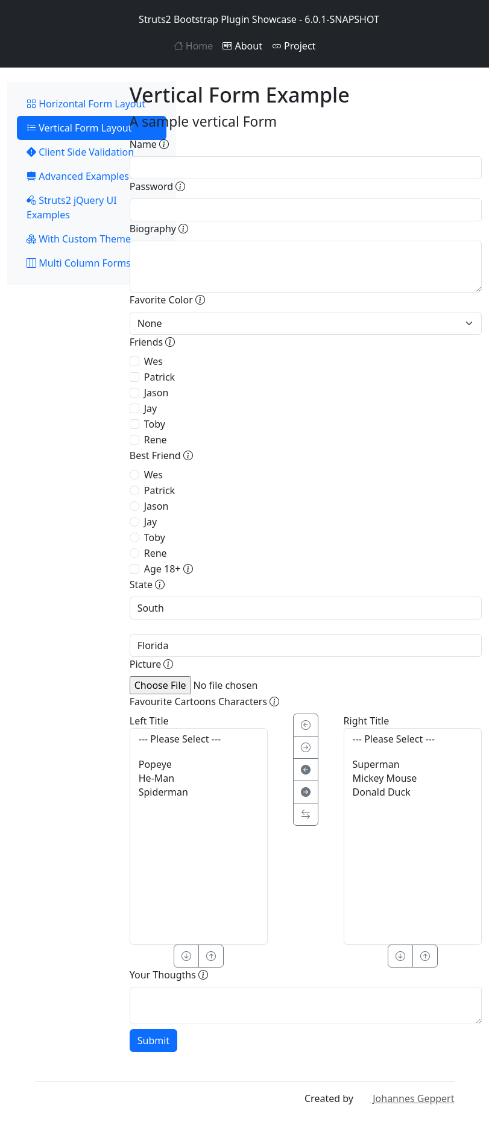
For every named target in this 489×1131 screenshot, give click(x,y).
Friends (152, 342)
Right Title (367, 720)
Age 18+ (168, 568)
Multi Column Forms (79, 263)
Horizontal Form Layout (86, 103)
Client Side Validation (80, 152)
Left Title (149, 720)
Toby (154, 424)
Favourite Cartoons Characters (204, 701)
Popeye (198, 764)
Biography (159, 228)
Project (293, 45)
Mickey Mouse (413, 778)
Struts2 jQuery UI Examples (72, 207)
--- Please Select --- (198, 739)
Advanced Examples (78, 176)
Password (158, 186)
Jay (150, 408)
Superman (413, 764)
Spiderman (198, 792)
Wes (153, 361)
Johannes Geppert (405, 1098)
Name (149, 144)
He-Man (198, 778)
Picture (152, 664)
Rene (155, 439)
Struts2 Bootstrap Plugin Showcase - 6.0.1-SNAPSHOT (244, 19)
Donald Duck (413, 792)
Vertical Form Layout (79, 128)
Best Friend (161, 455)
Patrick (159, 377)
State (147, 584)
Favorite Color (167, 299)
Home (193, 45)
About (242, 45)
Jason (156, 392)
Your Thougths (169, 974)
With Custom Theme (79, 239)
